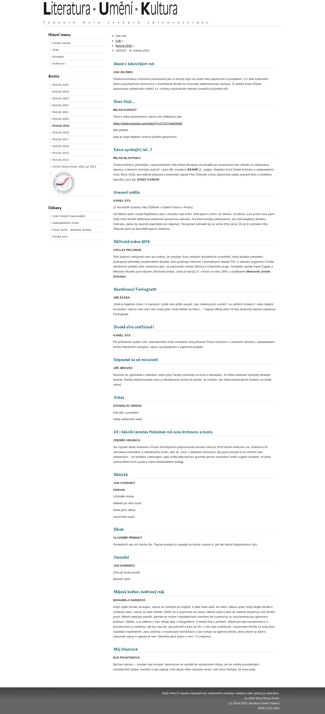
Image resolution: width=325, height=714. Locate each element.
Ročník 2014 (60, 159)
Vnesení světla (127, 192)
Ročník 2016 (60, 146)
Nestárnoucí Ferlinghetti (135, 289)
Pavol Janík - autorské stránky (71, 229)
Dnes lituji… (124, 101)
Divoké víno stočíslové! (134, 327)
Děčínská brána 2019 (132, 241)
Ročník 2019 (60, 125)
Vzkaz (119, 397)
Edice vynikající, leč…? (133, 149)
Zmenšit (266, 18)
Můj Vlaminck (126, 649)
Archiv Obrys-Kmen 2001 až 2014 (74, 166)
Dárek (119, 529)
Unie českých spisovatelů (68, 216)
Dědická (121, 474)
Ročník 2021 (60, 112)
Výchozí (252, 18)
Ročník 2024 (60, 91)
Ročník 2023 (60, 98)
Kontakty (58, 56)
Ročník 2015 (60, 153)
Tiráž (55, 50)
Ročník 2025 (60, 85)
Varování (121, 557)
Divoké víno (60, 236)
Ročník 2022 (60, 105)
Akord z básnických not (134, 63)
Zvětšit (239, 18)
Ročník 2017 (60, 139)
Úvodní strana (61, 43)
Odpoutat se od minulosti (136, 359)
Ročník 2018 (60, 132)
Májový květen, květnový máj (139, 591)
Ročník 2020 (60, 119)
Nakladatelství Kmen (65, 223)
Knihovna (58, 63)
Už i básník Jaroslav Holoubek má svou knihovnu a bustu (163, 431)
